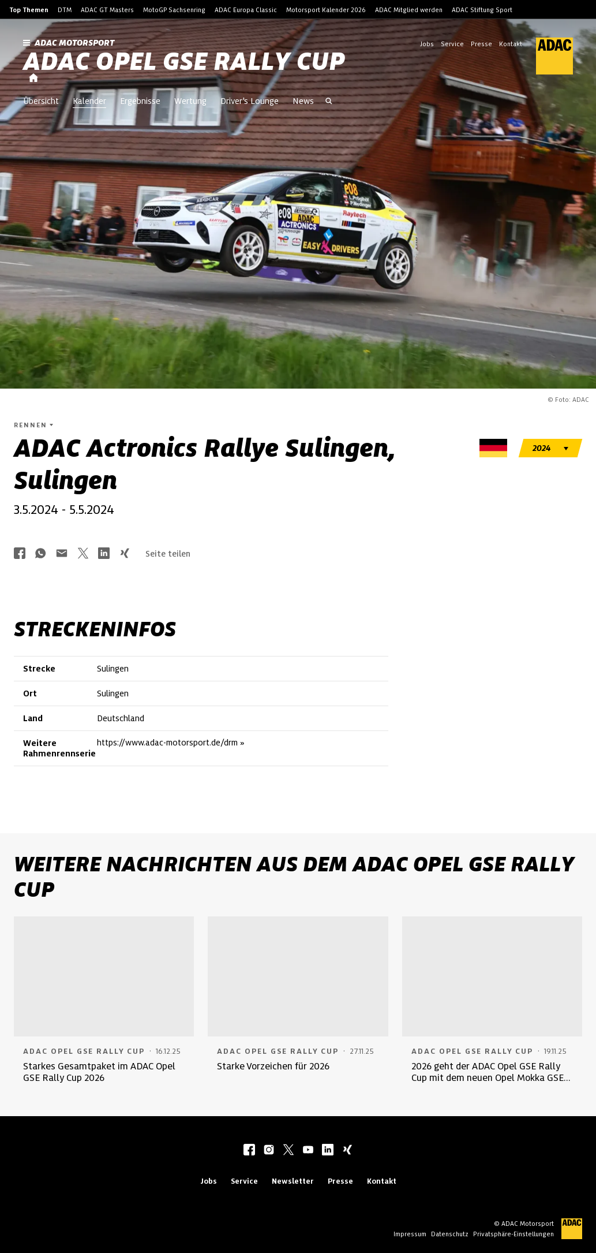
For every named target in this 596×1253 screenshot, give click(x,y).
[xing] (347, 1151)
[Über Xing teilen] (124, 554)
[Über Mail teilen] (61, 554)
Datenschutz (449, 1234)
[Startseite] (33, 78)
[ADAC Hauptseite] (547, 56)
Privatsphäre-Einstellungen (513, 1234)
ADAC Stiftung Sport (482, 10)
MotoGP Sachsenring (174, 10)
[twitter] (288, 1151)
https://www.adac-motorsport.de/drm (167, 743)
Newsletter (293, 1181)
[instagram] (269, 1151)
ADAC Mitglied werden (409, 10)
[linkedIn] (327, 1151)
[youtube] (308, 1151)
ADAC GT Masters (107, 10)
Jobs (427, 44)
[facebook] (249, 1151)
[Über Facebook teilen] (19, 554)
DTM (65, 10)
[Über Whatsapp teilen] (40, 554)
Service (452, 44)
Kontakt (510, 44)
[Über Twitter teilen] (83, 554)
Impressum (409, 1234)
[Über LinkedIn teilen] (104, 554)
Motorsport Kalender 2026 (326, 10)
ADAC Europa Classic (246, 10)
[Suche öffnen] (328, 102)
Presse (481, 44)
